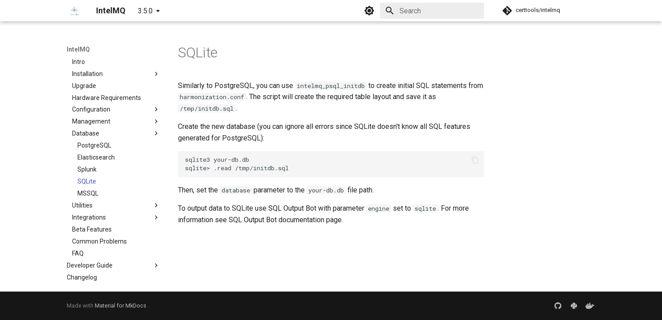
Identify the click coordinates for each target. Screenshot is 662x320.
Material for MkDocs (120, 305)
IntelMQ (78, 49)
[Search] (432, 11)
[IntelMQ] (74, 11)
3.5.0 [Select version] (145, 11)
